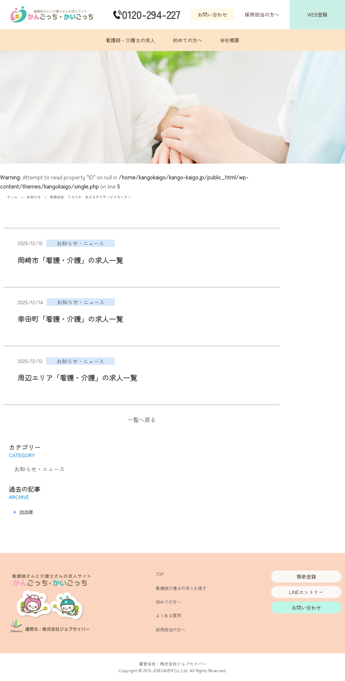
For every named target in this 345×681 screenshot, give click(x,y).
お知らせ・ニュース (39, 469)
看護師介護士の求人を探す (181, 588)
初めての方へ (187, 40)
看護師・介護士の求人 (130, 40)
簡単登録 (306, 576)
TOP (160, 574)
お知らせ (34, 196)
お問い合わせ (212, 14)
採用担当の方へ (262, 14)
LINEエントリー (306, 592)
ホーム (12, 196)
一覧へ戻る (142, 419)
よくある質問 (168, 615)
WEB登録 (317, 14)
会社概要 (229, 40)
